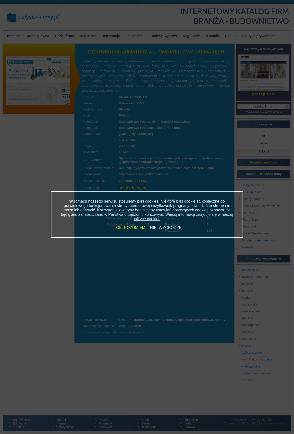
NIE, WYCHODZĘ (166, 228)
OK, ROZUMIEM (130, 228)
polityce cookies (146, 219)
